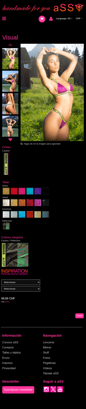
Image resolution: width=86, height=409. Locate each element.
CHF (79, 18)
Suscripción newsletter (18, 389)
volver (80, 315)
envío (7, 302)
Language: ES (64, 18)
